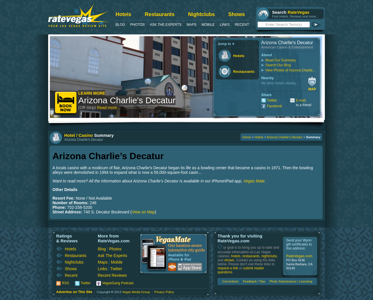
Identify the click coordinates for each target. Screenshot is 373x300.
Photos (137, 25)
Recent (242, 25)
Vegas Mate (254, 181)
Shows (236, 14)
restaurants (250, 256)
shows (229, 260)
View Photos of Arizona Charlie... (290, 70)
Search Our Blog (278, 65)
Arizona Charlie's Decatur (126, 100)
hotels (235, 256)
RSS (65, 283)
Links (225, 25)
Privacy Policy (164, 292)
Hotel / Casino (78, 135)
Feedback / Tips (254, 281)
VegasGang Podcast (117, 283)
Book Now (66, 103)
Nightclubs (201, 14)
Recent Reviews (112, 275)
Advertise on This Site (74, 292)
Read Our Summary (280, 60)
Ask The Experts (165, 25)
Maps (191, 25)
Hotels (123, 14)
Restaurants (160, 14)
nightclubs (269, 256)
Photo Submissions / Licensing (291, 281)
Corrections (230, 281)
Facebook (274, 106)
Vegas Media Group (136, 292)
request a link (228, 268)
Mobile (208, 25)
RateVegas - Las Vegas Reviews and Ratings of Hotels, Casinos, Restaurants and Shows (78, 15)
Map (312, 89)
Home (247, 137)
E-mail (301, 100)
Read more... (108, 107)
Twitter (272, 100)
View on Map (143, 212)
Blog (120, 25)
